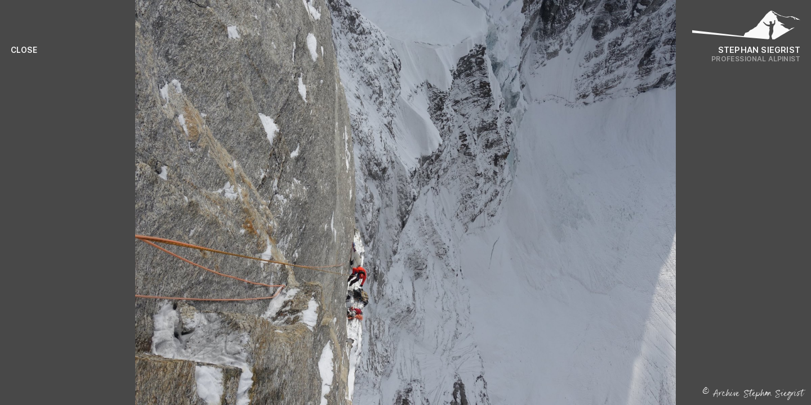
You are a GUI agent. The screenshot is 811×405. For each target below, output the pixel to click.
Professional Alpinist (755, 59)
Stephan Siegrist (759, 50)
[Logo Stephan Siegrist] (746, 28)
